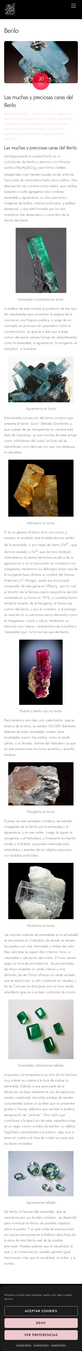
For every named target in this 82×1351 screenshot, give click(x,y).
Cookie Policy (23, 1345)
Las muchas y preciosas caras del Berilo (38, 101)
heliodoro (24, 123)
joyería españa (29, 133)
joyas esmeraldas (33, 128)
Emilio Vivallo (15, 114)
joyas (58, 123)
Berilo (7, 118)
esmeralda (64, 118)
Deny (41, 1323)
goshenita (10, 123)
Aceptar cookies (41, 1311)
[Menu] (73, 6)
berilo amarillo (22, 118)
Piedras (47, 113)
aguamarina (64, 113)
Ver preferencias (41, 1335)
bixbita (52, 118)
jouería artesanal (42, 123)
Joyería (36, 113)
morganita (47, 133)
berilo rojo (39, 118)
